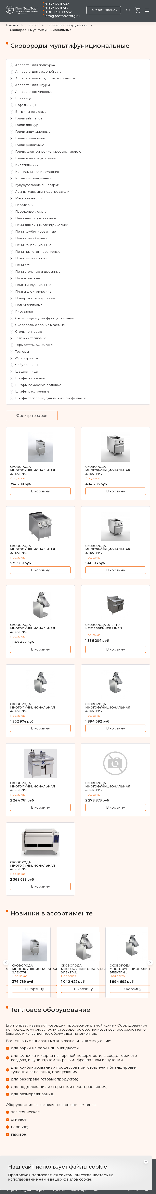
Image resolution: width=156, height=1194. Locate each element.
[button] (6, 962)
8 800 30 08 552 (58, 12)
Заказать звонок (103, 10)
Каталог (32, 25)
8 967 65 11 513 (56, 8)
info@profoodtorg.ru (62, 16)
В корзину (40, 491)
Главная (12, 25)
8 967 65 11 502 (57, 4)
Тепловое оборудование (67, 25)
